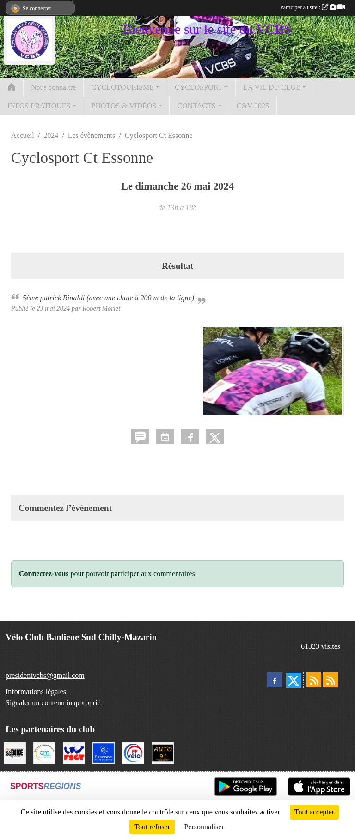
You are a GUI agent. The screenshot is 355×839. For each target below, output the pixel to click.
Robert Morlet (101, 308)
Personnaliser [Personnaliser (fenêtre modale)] (204, 827)
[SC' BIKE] (15, 752)
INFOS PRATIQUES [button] (38, 106)
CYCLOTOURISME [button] (122, 87)
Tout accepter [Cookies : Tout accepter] (314, 812)
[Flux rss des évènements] (330, 679)
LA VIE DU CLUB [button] (272, 87)
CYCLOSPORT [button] (198, 87)
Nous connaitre (53, 87)
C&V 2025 (253, 106)
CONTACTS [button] (196, 106)
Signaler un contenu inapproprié (53, 703)
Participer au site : (312, 7)
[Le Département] (103, 752)
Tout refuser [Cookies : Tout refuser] (152, 827)
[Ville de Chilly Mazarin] (44, 752)
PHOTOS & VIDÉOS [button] (124, 106)
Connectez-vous (44, 574)
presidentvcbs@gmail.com (45, 675)
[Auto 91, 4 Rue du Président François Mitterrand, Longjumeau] (163, 752)
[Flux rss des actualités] (313, 679)
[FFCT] (133, 752)
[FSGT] (74, 752)
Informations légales (36, 692)
